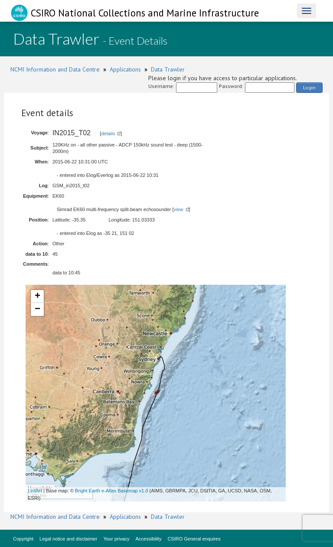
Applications (125, 69)
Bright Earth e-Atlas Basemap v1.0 (111, 490)
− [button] (37, 309)
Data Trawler (168, 69)
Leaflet (35, 490)
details (108, 133)
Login (309, 87)
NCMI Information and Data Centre (55, 69)
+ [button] (37, 296)
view (178, 209)
